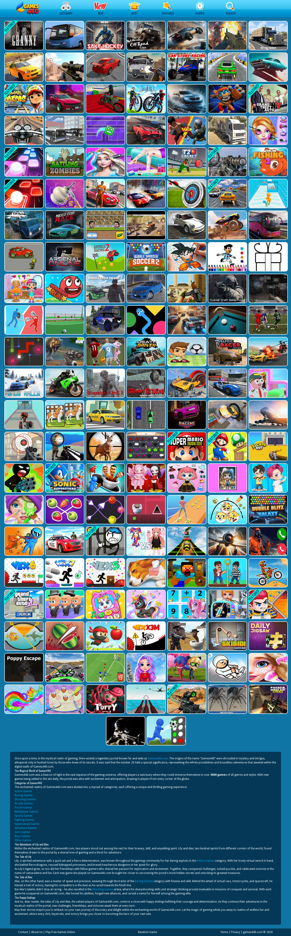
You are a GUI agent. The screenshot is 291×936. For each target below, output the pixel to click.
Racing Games (24, 795)
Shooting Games (25, 799)
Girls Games (22, 832)
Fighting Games (24, 819)
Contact (23, 932)
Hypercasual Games (27, 824)
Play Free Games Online (60, 932)
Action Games (23, 791)
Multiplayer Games (26, 811)
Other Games (23, 840)
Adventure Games (26, 828)
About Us (37, 932)
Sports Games (24, 815)
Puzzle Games (23, 807)
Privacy (235, 932)
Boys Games (22, 836)
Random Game (147, 932)
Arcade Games (24, 803)
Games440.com (158, 758)
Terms (224, 932)
